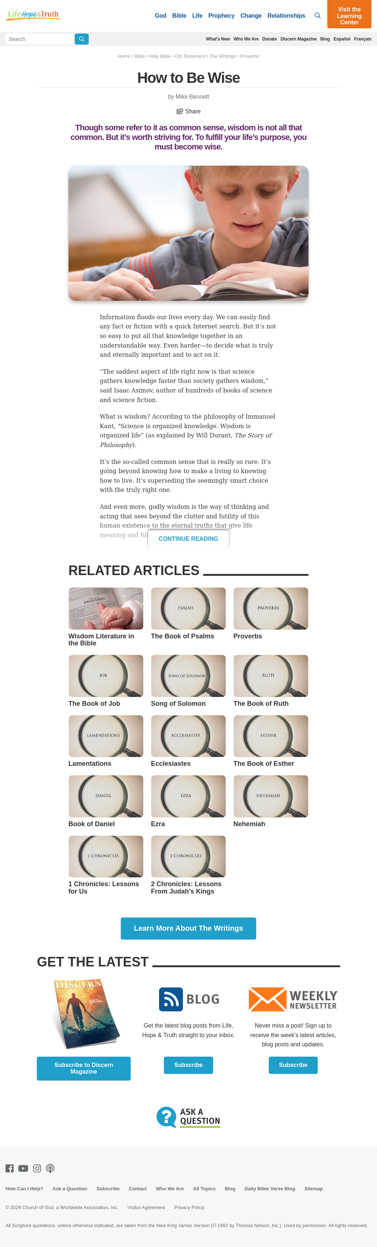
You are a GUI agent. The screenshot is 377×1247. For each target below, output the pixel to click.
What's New (218, 39)
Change (250, 16)
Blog (325, 39)
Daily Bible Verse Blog (269, 1188)
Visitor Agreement (146, 1207)
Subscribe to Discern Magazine (83, 1068)
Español (342, 39)
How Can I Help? (24, 1188)
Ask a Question (70, 1188)
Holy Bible (160, 56)
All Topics (204, 1188)
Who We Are (245, 39)
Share (188, 111)
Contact (138, 1188)
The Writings (222, 56)
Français (362, 39)
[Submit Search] (82, 39)
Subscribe (188, 1065)
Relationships (286, 16)
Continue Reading (188, 539)
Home (124, 56)
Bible (179, 16)
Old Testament (190, 56)
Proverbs (249, 56)
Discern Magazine (299, 39)
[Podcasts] (52, 1168)
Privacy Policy (189, 1207)
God (160, 16)
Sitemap (313, 1188)
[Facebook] (11, 1168)
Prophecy (221, 16)
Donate (269, 39)
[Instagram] (38, 1168)
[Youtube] (24, 1168)
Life (197, 16)
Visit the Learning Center (349, 15)
